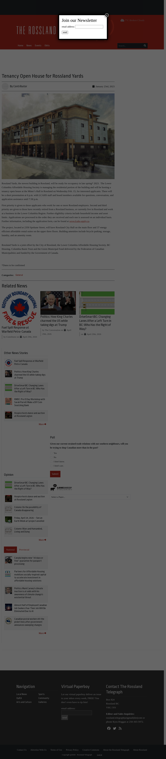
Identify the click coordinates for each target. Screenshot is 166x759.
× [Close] (107, 15)
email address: (68, 26)
